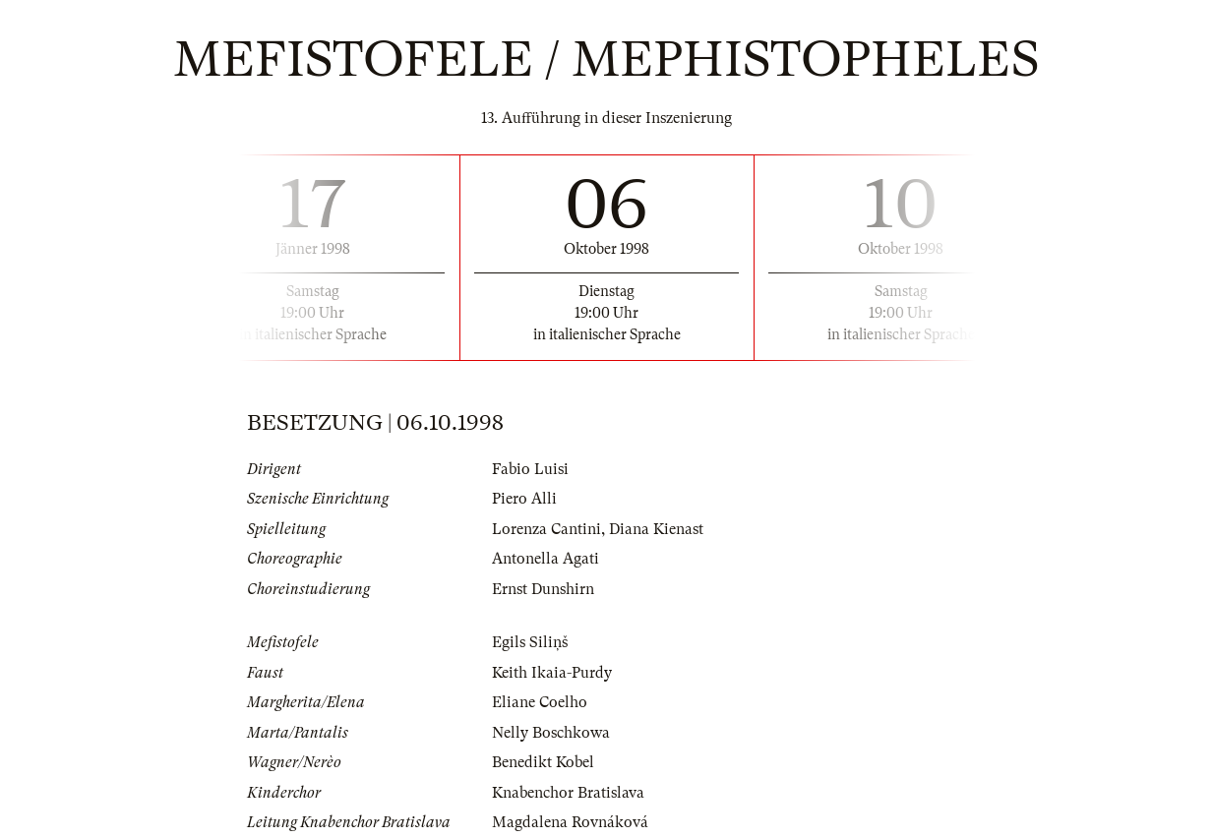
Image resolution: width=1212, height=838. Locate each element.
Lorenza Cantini (546, 529)
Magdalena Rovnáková (570, 822)
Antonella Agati (545, 559)
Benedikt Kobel (543, 762)
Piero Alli (524, 499)
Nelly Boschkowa (551, 733)
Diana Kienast (656, 529)
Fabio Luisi (530, 469)
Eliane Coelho (539, 702)
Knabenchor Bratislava (568, 793)
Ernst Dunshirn (543, 589)
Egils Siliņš (530, 642)
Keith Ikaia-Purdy (552, 673)
